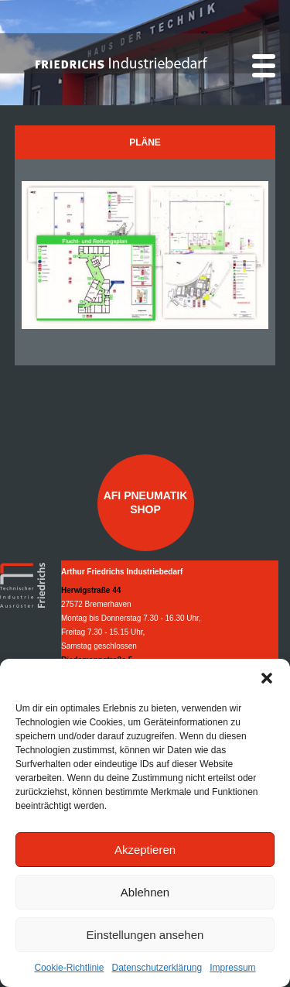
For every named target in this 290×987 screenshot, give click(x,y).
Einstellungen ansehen (145, 934)
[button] (267, 678)
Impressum (232, 967)
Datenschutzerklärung (156, 967)
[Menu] (263, 65)
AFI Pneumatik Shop (146, 502)
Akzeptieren (145, 849)
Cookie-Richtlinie (69, 967)
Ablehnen (145, 892)
